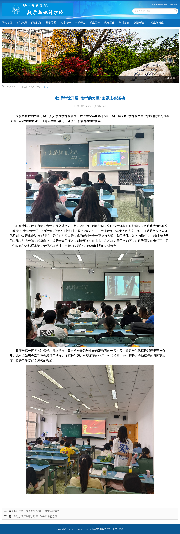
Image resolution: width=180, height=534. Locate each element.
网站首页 (7, 22)
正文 (46, 87)
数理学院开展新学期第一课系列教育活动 (35, 516)
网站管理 (174, 4)
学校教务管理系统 (159, 4)
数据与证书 (140, 22)
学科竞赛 (124, 22)
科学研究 (80, 22)
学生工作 (95, 22)
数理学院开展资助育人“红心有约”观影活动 (36, 511)
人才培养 (65, 22)
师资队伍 (36, 22)
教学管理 (51, 22)
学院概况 (22, 22)
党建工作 (109, 22)
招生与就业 (157, 22)
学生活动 (36, 87)
